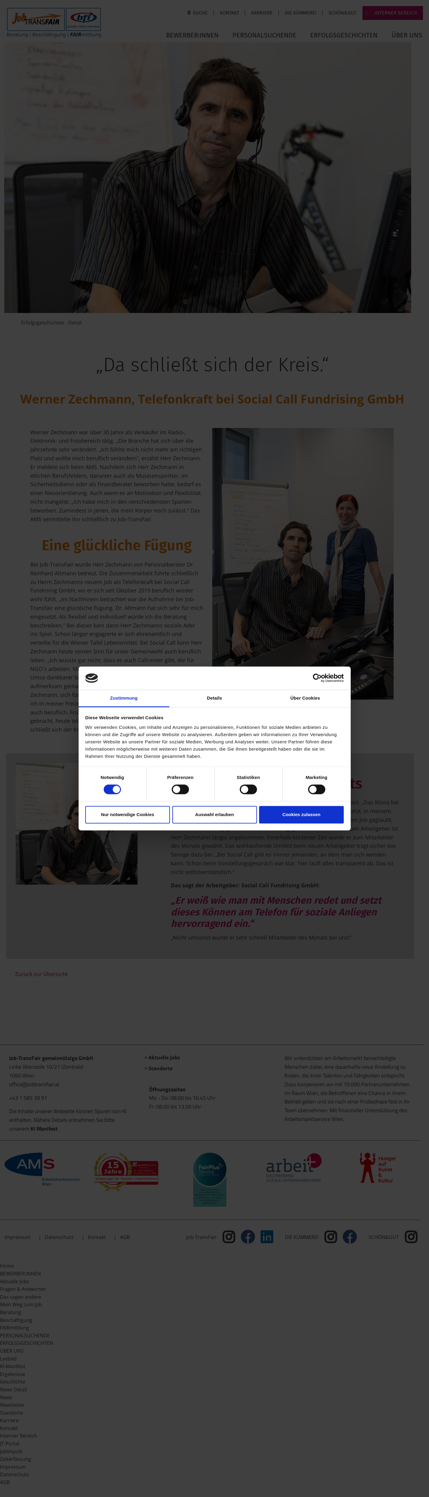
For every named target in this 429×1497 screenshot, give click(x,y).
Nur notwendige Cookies (127, 814)
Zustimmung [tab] (124, 698)
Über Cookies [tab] (305, 698)
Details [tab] (214, 698)
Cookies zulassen (301, 814)
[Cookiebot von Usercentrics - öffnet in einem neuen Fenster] (317, 678)
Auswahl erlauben (214, 814)
